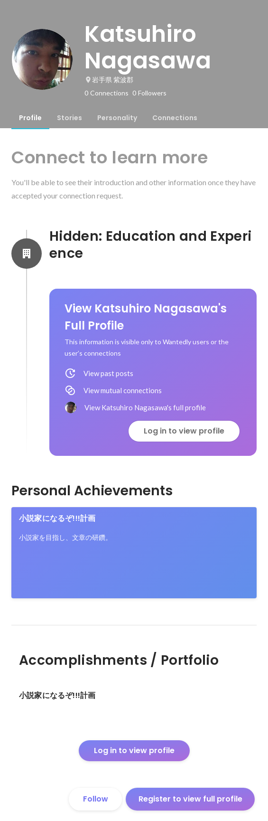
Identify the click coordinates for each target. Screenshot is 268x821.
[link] (134, 552)
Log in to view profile (184, 430)
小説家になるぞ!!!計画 (57, 518)
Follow (95, 798)
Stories (69, 118)
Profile (30, 118)
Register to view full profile (190, 798)
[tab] (30, 117)
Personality (117, 118)
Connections (174, 118)
